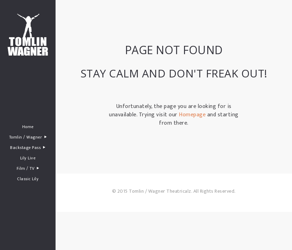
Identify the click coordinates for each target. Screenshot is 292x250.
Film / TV (28, 168)
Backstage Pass (27, 147)
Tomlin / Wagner (28, 137)
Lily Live (28, 158)
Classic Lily (28, 178)
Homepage (192, 114)
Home (28, 126)
